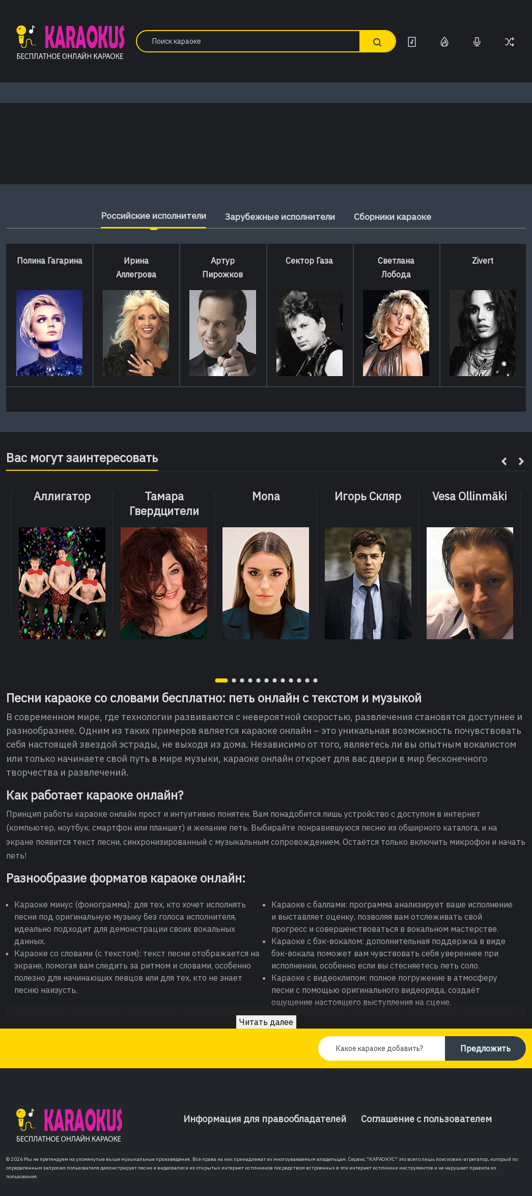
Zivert (482, 260)
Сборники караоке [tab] (400, 216)
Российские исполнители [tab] (147, 215)
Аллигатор (62, 496)
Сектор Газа (309, 260)
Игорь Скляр (367, 496)
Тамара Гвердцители (164, 503)
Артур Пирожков (222, 267)
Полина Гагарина (49, 260)
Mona (266, 496)
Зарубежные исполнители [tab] (281, 216)
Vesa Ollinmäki (469, 496)
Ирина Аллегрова (136, 267)
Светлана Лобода (396, 267)
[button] (221, 680)
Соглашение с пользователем (426, 1119)
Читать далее (266, 1022)
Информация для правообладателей (264, 1119)
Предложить (485, 1048)
